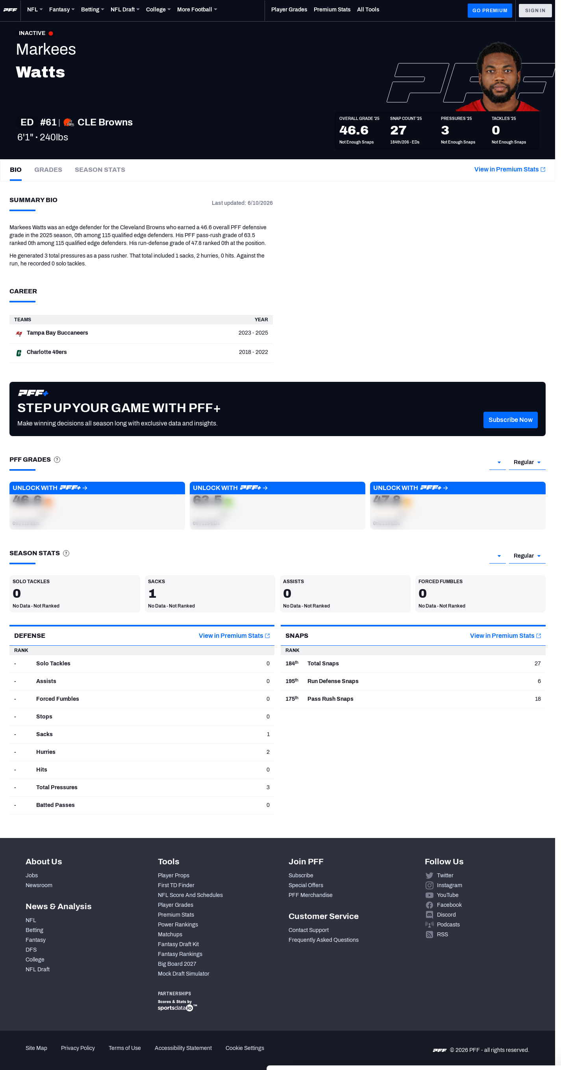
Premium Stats (176, 915)
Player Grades (175, 905)
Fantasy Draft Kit (178, 944)
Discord (446, 915)
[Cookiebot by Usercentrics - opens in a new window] (51, 1055)
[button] (510, 432)
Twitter (445, 875)
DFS (31, 950)
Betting (34, 930)
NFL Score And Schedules (190, 895)
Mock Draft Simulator (183, 974)
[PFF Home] (10, 10)
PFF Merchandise (311, 895)
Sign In (535, 10)
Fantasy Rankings (180, 954)
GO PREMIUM (489, 10)
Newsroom (39, 885)
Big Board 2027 (177, 964)
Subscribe (301, 875)
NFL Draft (38, 969)
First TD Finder (176, 885)
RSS (442, 934)
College (35, 960)
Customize (495, 1021)
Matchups (170, 934)
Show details (121, 1054)
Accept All (495, 997)
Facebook (449, 905)
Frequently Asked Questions (324, 940)
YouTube (448, 895)
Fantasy (36, 940)
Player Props (173, 875)
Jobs (32, 875)
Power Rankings (178, 925)
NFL (31, 920)
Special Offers (306, 885)
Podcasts (448, 925)
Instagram (449, 885)
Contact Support (309, 930)
